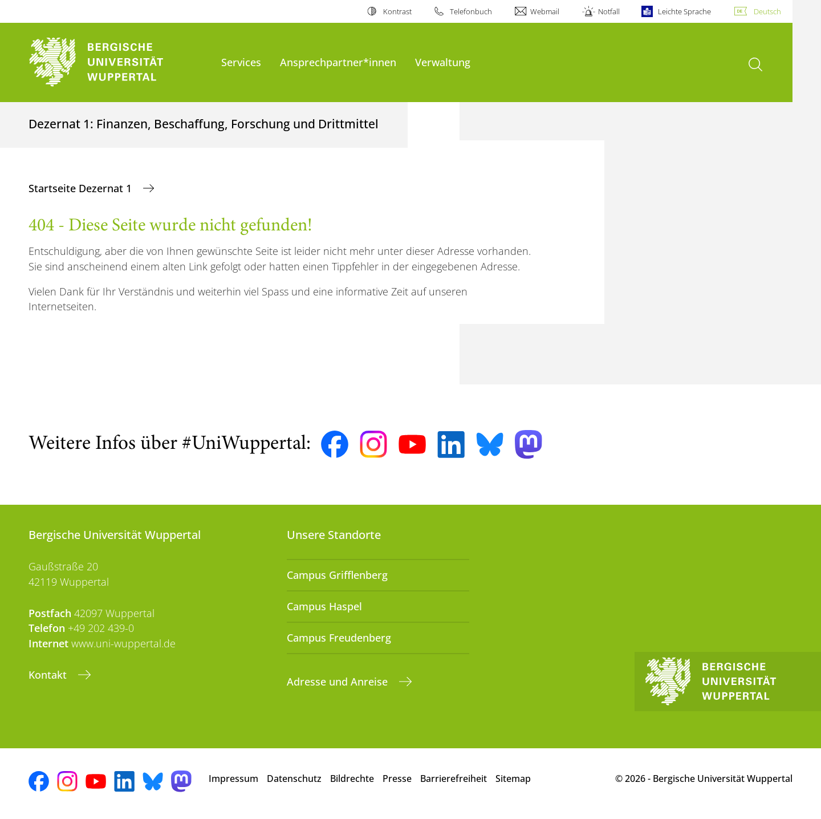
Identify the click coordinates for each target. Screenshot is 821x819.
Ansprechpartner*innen (338, 62)
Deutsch (767, 11)
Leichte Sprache (684, 11)
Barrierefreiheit (453, 778)
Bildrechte (352, 778)
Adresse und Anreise (339, 681)
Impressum (233, 778)
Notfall (609, 11)
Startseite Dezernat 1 (82, 188)
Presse (397, 778)
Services (241, 62)
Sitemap (513, 778)
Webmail (544, 11)
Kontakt (49, 675)
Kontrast (397, 11)
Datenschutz (294, 778)
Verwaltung (442, 62)
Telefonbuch (471, 11)
